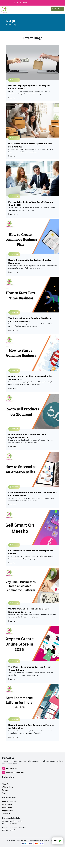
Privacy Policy (7, 804)
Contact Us (6, 814)
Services (5, 790)
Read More (13, 98)
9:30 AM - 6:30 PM (20, 2)
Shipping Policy (7, 811)
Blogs (4, 793)
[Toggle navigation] (19, 9)
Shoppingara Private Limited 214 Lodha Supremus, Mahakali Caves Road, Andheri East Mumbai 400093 (32, 763)
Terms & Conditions (9, 801)
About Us (5, 784)
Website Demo (7, 787)
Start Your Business (57, 9)
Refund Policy (7, 807)
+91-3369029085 (12, 768)
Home (8, 25)
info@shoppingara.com (15, 772)
